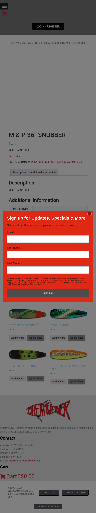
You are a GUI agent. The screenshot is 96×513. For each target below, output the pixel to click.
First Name (13, 247)
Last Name (13, 263)
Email (10, 232)
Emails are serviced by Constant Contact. (28, 284)
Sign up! (48, 292)
